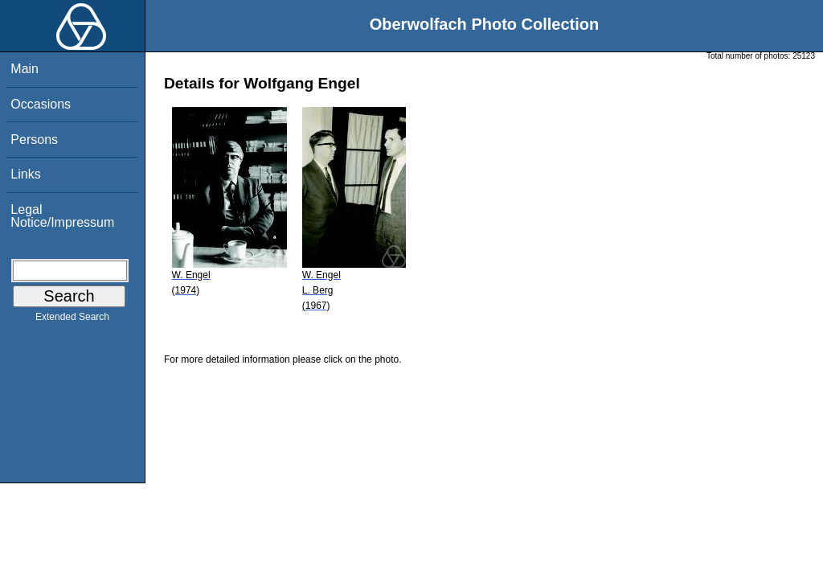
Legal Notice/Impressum (62, 216)
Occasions (40, 104)
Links (25, 174)
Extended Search (72, 320)
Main (24, 69)
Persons (34, 139)
